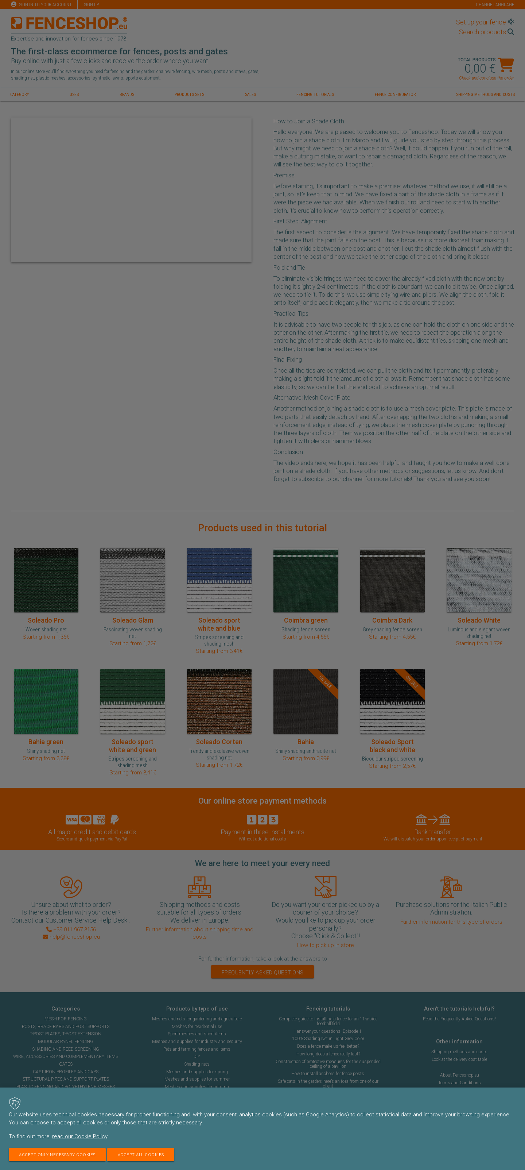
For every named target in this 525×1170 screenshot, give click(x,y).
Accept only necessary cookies (59, 1154)
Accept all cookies (146, 1154)
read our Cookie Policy (79, 1136)
